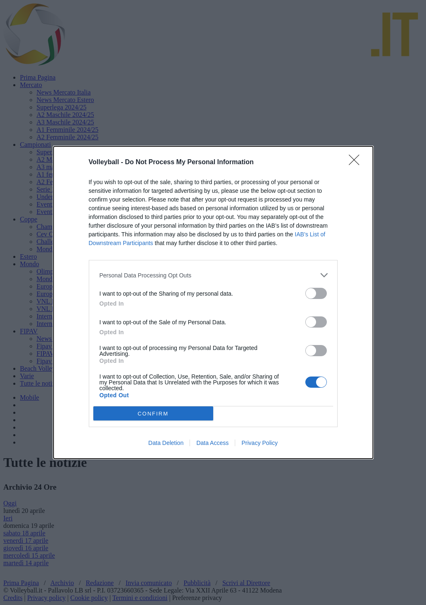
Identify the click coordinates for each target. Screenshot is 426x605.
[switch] (316, 293)
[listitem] (213, 275)
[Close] (357, 162)
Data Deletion (166, 443)
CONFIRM (153, 414)
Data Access (212, 443)
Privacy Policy (259, 443)
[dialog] (213, 302)
